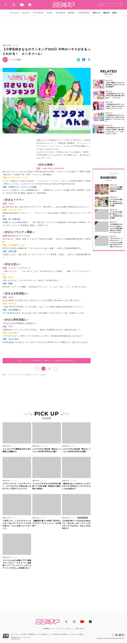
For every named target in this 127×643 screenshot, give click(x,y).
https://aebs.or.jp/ (15, 639)
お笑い (44, 374)
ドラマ (22, 374)
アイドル (36, 374)
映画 (28, 374)
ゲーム (10, 374)
